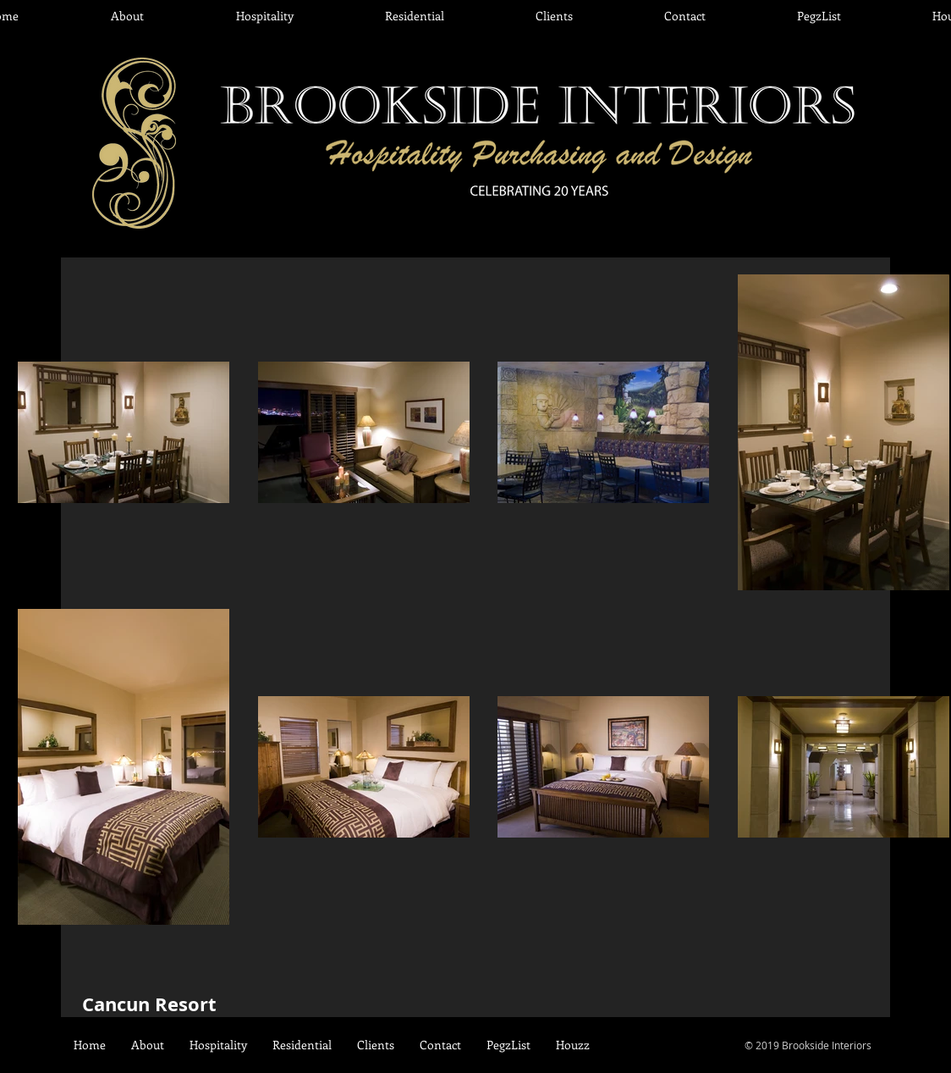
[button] (264, 16)
